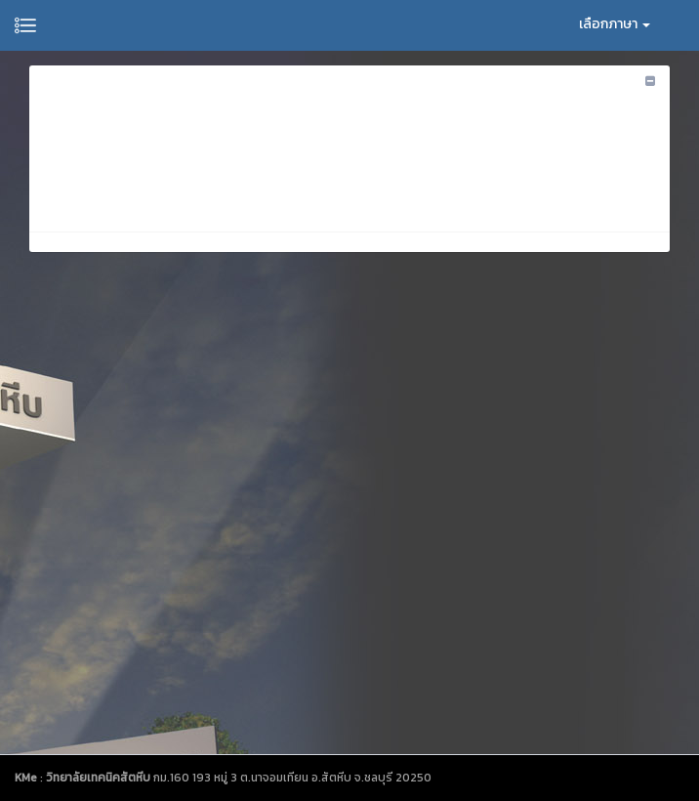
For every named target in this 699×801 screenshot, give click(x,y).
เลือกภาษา (614, 24)
